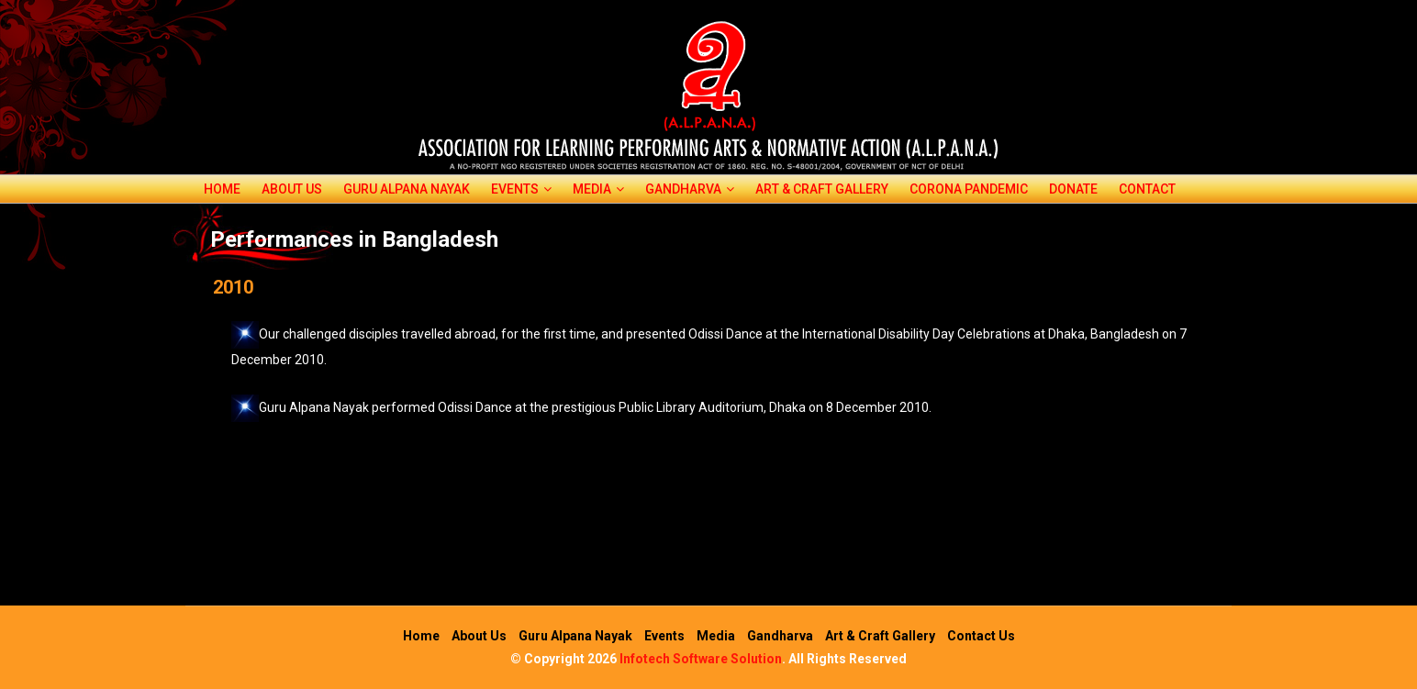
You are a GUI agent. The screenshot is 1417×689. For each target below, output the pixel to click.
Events (521, 189)
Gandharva (689, 189)
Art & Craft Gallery (821, 189)
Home (222, 189)
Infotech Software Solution (700, 658)
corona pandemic (968, 189)
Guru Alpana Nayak (406, 189)
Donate (1073, 189)
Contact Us (981, 635)
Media (598, 189)
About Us (292, 189)
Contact (1147, 189)
